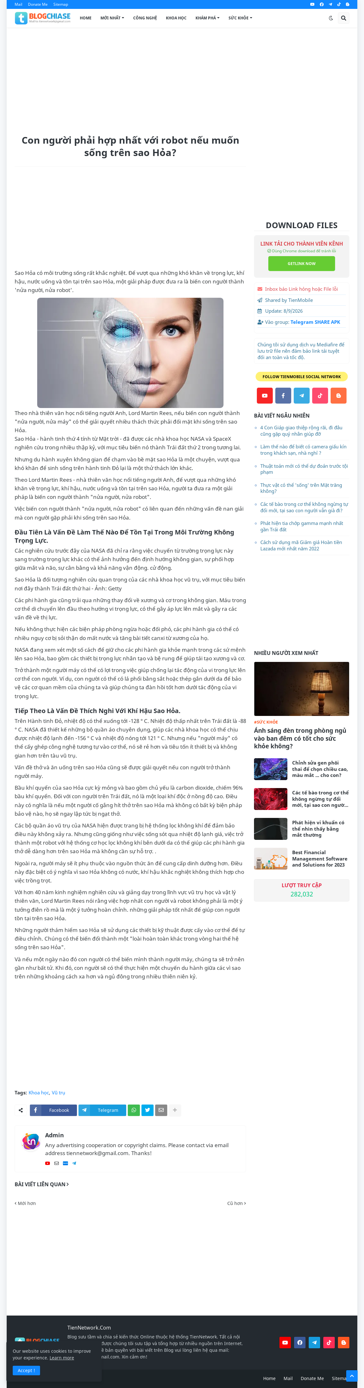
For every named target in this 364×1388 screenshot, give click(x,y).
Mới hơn (27, 1203)
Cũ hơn (235, 1203)
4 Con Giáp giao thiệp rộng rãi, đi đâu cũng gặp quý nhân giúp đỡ (301, 430)
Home (269, 1378)
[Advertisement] (182, 79)
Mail (18, 4)
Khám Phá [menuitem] (206, 18)
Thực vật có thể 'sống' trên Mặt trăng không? (301, 488)
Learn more (62, 1358)
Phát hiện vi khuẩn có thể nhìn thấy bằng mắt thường (318, 829)
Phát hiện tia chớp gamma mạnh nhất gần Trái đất (301, 526)
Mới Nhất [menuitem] (110, 18)
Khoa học (39, 1092)
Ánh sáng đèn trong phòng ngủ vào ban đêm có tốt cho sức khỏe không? (300, 738)
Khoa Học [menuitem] (176, 18)
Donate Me (38, 4)
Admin (54, 1135)
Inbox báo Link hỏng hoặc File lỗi (301, 289)
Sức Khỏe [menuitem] (239, 18)
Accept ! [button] (26, 1370)
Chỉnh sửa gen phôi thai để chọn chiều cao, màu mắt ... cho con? (320, 769)
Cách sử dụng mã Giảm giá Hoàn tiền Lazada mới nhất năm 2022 (301, 545)
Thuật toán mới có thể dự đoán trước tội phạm (304, 469)
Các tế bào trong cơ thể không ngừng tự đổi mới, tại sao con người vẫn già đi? (304, 507)
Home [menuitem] (86, 18)
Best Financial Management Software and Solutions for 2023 (319, 858)
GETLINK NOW (302, 263)
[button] (331, 18)
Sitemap (60, 4)
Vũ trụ (58, 1092)
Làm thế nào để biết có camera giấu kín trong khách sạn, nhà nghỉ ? (303, 449)
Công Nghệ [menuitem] (145, 18)
